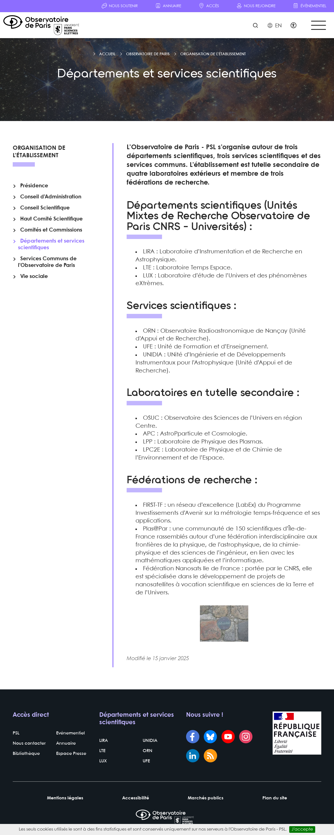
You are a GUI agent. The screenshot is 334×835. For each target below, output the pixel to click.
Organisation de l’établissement (213, 54)
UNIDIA (150, 741)
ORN (147, 751)
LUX (103, 761)
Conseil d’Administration (50, 197)
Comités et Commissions (51, 230)
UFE (146, 761)
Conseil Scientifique (45, 208)
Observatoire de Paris (147, 54)
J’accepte (302, 829)
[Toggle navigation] (318, 25)
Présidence (34, 185)
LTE (102, 751)
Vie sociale (34, 276)
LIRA (103, 741)
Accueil (107, 54)
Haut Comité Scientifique (51, 219)
